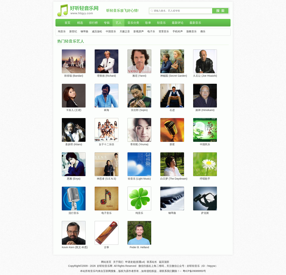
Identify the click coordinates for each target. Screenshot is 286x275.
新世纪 (73, 31)
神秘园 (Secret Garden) (173, 75)
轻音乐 (161, 22)
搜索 (220, 10)
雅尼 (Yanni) (139, 75)
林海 (106, 110)
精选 (80, 22)
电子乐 (151, 31)
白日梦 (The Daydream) (173, 178)
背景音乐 (164, 31)
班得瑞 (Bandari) (73, 75)
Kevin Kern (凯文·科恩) (75, 247)
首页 (67, 22)
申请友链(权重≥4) (135, 261)
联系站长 (152, 261)
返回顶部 (164, 261)
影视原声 (139, 31)
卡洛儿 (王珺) (73, 110)
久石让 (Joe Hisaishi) (205, 75)
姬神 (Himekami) (205, 110)
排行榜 (93, 22)
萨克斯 (205, 212)
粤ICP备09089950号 (194, 271)
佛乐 (202, 31)
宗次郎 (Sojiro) (139, 110)
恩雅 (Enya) (73, 178)
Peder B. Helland (139, 247)
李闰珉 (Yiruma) (139, 144)
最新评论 (177, 22)
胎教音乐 (191, 31)
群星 (172, 144)
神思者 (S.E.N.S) (106, 178)
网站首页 (106, 261)
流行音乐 (74, 212)
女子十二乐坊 (106, 144)
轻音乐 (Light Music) (139, 178)
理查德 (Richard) (106, 75)
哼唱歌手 (205, 178)
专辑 (107, 22)
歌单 (148, 22)
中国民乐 (205, 144)
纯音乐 (62, 31)
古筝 (106, 247)
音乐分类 (133, 22)
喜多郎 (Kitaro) (73, 144)
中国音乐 (111, 31)
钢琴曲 (84, 31)
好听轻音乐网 (104, 265)
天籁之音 (125, 31)
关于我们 (118, 261)
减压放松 (97, 31)
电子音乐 (106, 212)
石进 (172, 110)
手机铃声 (178, 31)
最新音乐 (195, 22)
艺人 (118, 22)
